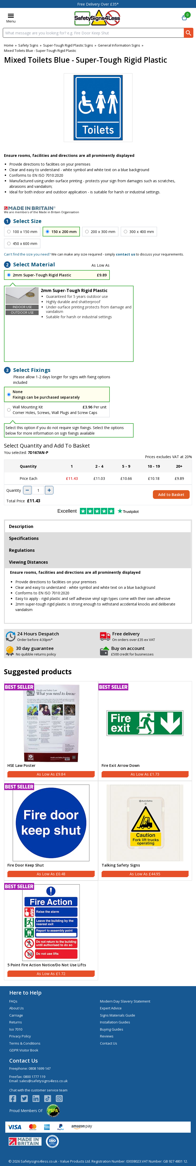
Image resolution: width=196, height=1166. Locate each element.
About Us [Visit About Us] (16, 1008)
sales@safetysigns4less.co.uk (43, 1080)
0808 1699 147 (40, 1068)
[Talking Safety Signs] (145, 831)
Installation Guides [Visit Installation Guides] (115, 1022)
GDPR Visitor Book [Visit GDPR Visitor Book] (23, 1050)
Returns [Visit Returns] (15, 1022)
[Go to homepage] (97, 17)
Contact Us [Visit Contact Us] (108, 1043)
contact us (125, 254)
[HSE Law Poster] (51, 731)
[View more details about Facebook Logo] (15, 1098)
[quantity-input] (38, 490)
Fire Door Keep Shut (25, 865)
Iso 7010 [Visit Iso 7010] (15, 1029)
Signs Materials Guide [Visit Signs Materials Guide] (117, 1015)
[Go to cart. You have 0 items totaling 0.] (184, 18)
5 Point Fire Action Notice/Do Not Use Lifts (46, 965)
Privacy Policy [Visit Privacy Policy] (20, 1036)
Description (21, 526)
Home (8, 45)
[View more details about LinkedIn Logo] (38, 1098)
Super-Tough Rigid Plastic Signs (68, 45)
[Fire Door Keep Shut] (51, 831)
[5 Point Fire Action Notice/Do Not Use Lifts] (51, 930)
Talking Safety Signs (121, 865)
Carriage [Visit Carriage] (16, 1015)
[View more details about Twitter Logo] (27, 1098)
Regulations (22, 550)
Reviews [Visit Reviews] (106, 1036)
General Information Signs (119, 45)
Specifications (24, 538)
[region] (51, 723)
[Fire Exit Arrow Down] (145, 731)
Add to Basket (171, 494)
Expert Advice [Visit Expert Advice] (111, 1008)
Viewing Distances (28, 562)
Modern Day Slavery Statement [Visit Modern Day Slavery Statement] (125, 1001)
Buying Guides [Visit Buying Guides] (111, 1029)
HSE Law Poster (21, 765)
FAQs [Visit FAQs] (13, 1001)
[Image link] (98, 208)
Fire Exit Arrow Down (121, 765)
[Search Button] (188, 33)
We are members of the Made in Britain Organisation (41, 212)
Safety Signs (28, 45)
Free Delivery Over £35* (98, 4)
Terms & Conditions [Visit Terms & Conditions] (24, 1043)
